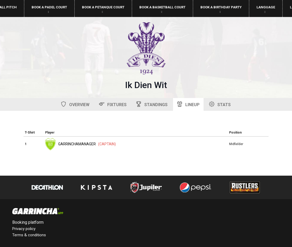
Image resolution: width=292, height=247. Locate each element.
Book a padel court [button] (49, 9)
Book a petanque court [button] (103, 9)
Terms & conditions (29, 235)
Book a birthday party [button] (221, 9)
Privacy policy (23, 228)
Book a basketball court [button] (162, 9)
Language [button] (266, 9)
